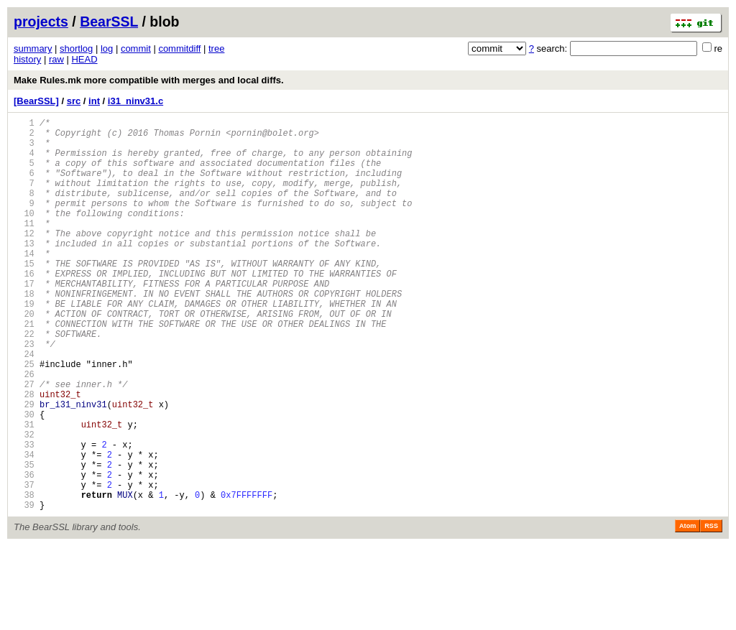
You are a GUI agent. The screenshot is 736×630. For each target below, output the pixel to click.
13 (24, 271)
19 (24, 344)
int (94, 101)
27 (24, 442)
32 (24, 503)
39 (24, 589)
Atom (687, 609)
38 (24, 576)
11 (24, 247)
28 (24, 454)
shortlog (76, 48)
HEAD (84, 59)
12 (24, 259)
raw (56, 59)
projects (41, 21)
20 (24, 357)
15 (24, 295)
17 (24, 320)
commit (136, 48)
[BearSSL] (36, 101)
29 (24, 466)
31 (24, 491)
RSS (711, 609)
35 (24, 540)
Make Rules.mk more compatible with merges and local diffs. (149, 80)
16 (24, 308)
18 (24, 332)
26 (24, 430)
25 (24, 418)
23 (24, 393)
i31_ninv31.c (135, 101)
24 (24, 405)
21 (24, 369)
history (27, 59)
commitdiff (179, 48)
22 (24, 381)
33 (24, 515)
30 (24, 479)
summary (33, 48)
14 (24, 283)
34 (24, 528)
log (107, 48)
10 (24, 234)
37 (24, 564)
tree (216, 48)
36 (24, 552)
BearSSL (109, 21)
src (74, 101)
